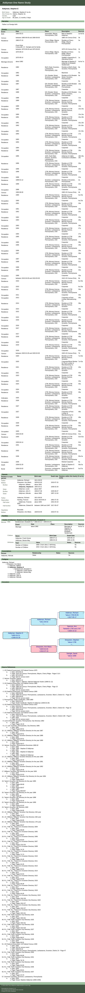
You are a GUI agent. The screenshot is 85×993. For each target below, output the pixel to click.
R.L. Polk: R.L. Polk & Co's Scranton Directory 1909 (21, 851)
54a (79, 450)
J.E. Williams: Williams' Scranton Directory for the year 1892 (23, 766)
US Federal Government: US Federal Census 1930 (20, 944)
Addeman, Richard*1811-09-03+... (43, 622)
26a (79, 220)
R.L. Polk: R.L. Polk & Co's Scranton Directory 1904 (21, 827)
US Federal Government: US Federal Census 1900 (20, 691)
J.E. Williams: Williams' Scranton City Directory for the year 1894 (25, 776)
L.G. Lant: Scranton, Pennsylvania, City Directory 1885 (22, 725)
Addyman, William (24, 484)
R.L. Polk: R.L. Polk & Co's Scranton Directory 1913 (21, 866)
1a (27, 12)
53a (79, 445)
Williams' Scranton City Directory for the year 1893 (20, 771)
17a (79, 134)
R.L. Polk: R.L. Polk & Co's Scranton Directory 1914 (21, 871)
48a (79, 406)
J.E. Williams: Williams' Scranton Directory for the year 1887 (23, 730)
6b (79, 278)
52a (82, 436)
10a (79, 84)
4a (81, 33)
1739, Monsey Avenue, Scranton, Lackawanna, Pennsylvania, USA (52, 102)
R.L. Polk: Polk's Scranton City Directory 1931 (19, 957)
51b (79, 436)
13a (79, 109)
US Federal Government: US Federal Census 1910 (20, 704)
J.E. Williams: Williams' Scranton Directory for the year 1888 (23, 735)
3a (24, 14)
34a (79, 289)
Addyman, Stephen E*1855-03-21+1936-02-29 (15, 635)
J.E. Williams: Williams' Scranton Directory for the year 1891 (23, 761)
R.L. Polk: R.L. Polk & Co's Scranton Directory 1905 (21, 831)
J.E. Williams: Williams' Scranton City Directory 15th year (22, 812)
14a (82, 109)
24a (79, 203)
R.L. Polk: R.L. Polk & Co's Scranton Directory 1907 (21, 841)
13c (79, 125)
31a (79, 261)
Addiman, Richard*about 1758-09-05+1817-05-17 (72, 615)
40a (79, 336)
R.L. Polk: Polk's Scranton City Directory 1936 (19, 967)
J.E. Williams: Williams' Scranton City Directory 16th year (22, 817)
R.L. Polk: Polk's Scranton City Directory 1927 (19, 929)
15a (79, 117)
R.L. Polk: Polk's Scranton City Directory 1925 (19, 919)
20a (79, 163)
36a (79, 303)
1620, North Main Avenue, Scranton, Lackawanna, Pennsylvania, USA (51, 158)
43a (79, 367)
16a (82, 125)
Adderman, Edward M (26, 505)
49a (79, 417)
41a (79, 345)
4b (79, 192)
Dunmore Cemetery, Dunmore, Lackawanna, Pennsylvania (23, 976)
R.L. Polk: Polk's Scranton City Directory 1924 (19, 915)
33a (81, 281)
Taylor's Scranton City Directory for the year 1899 (20, 802)
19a (79, 150)
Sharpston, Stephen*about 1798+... (72, 642)
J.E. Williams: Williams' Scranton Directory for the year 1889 (23, 740)
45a (79, 384)
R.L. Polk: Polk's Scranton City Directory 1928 (19, 934)
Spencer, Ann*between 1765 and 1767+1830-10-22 (72, 628)
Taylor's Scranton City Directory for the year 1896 (20, 792)
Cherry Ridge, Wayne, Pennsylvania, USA (52, 41)
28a (79, 236)
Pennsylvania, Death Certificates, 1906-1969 (18, 699)
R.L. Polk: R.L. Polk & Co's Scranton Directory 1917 (21, 885)
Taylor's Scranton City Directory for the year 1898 (20, 797)
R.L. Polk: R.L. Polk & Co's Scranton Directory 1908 (21, 846)
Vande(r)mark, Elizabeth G (23, 522)
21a (79, 171)
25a (79, 211)
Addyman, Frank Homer (23, 538)
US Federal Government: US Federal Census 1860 (20, 683)
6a (81, 61)
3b (79, 37)
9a (79, 75)
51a (79, 434)
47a (79, 400)
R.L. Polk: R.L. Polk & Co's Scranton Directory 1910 (21, 856)
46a (79, 392)
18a (79, 142)
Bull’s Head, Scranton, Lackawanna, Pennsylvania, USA (52, 68)
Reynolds (20, 509)
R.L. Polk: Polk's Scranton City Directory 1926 (19, 924)
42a (81, 356)
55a (79, 456)
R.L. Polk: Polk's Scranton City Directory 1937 (19, 972)
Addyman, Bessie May (23, 540)
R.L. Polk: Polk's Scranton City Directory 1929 (19, 939)
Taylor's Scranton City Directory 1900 (16, 807)
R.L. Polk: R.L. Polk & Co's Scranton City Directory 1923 (22, 910)
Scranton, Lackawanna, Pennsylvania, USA (52, 180)
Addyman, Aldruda (25, 493)
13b (82, 117)
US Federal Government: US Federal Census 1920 (20, 712)
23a (81, 195)
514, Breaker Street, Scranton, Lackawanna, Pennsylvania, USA (52, 77)
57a (81, 468)
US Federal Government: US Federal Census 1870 (20, 670)
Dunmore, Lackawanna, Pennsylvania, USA (52, 469)
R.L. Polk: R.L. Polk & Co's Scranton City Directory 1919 (22, 895)
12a (79, 100)
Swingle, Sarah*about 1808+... (72, 656)
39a (79, 328)
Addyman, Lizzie (24, 489)
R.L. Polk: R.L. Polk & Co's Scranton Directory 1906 (21, 836)
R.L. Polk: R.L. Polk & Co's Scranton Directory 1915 (21, 875)
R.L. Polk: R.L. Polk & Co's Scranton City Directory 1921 (22, 905)
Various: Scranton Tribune (12, 678)
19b (79, 156)
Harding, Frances (22, 500)
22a (79, 184)
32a (79, 270)
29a (79, 245)
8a (79, 67)
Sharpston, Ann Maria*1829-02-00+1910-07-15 (43, 649)
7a (83, 61)
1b (79, 49)
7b (79, 353)
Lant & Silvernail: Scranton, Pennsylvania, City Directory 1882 (24, 721)
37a (79, 311)
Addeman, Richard (23, 480)
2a (29, 12)
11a (79, 92)
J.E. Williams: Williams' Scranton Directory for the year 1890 (23, 756)
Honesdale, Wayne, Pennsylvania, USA (51, 34)
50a (79, 425)
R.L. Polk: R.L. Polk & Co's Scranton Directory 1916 (21, 880)
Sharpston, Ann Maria (24, 482)
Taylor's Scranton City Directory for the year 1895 (20, 781)
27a (79, 228)
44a (79, 375)
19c (79, 157)
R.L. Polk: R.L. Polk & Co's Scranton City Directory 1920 (22, 900)
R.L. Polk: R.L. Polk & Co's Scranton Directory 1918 (21, 890)
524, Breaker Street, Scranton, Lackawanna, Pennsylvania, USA (52, 85)
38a (79, 320)
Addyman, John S (24, 491)
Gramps (11, 988)
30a (79, 253)
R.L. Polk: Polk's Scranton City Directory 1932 (19, 962)
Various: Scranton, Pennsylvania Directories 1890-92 (21, 745)
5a (83, 33)
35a (79, 297)
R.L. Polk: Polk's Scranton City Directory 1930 (19, 952)
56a (79, 464)
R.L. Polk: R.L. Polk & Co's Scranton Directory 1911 (21, 861)
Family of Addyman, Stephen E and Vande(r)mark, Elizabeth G (24, 520)
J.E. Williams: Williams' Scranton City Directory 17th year (22, 822)
